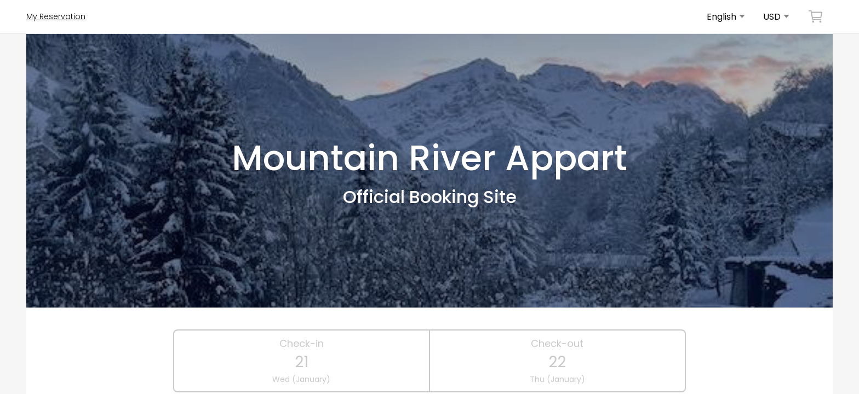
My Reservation (55, 16)
